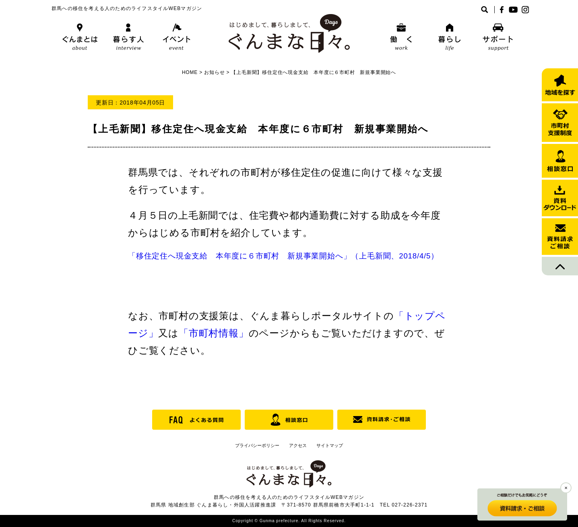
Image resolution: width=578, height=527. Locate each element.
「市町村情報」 (214, 333)
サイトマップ (329, 445)
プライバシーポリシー (257, 445)
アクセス (298, 445)
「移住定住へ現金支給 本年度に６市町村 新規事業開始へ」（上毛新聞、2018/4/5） (283, 256)
